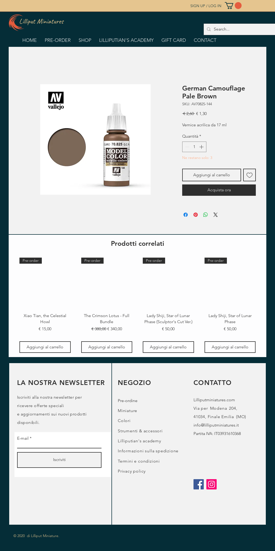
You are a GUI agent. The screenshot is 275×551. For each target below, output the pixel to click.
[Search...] (243, 29)
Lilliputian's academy (139, 440)
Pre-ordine (128, 400)
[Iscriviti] (59, 460)
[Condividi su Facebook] (185, 215)
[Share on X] (215, 215)
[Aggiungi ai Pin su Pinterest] (195, 215)
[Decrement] (186, 147)
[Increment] (202, 147)
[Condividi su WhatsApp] (205, 215)
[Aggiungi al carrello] (45, 347)
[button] (233, 5)
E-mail (23, 438)
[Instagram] (211, 484)
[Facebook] (198, 484)
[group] (137, 305)
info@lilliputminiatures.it (216, 425)
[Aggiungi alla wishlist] (249, 175)
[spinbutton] (194, 147)
